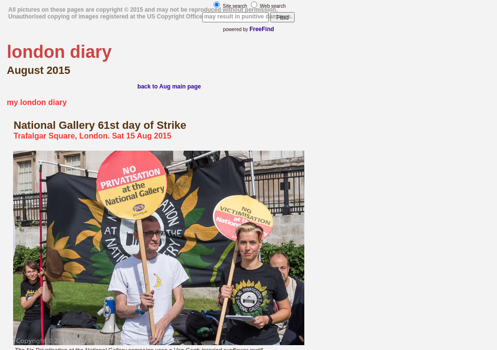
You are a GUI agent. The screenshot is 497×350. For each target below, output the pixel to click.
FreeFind (261, 29)
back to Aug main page (169, 86)
